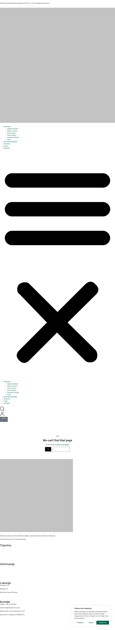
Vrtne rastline (11, 133)
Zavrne (91, 622)
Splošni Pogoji (4, 573)
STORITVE (7, 144)
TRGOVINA (7, 126)
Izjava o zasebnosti (5, 570)
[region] (91, 616)
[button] (57, 265)
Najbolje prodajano (5, 558)
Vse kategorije (4, 548)
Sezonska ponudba (5, 551)
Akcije (1, 554)
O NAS (6, 146)
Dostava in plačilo (5, 577)
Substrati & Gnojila (13, 137)
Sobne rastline (11, 135)
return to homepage (62, 444)
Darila (9, 139)
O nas (1, 566)
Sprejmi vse (103, 622)
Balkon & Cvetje (12, 131)
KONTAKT (7, 148)
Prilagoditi (80, 622)
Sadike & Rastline (12, 129)
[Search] (48, 449)
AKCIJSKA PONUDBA (10, 142)
